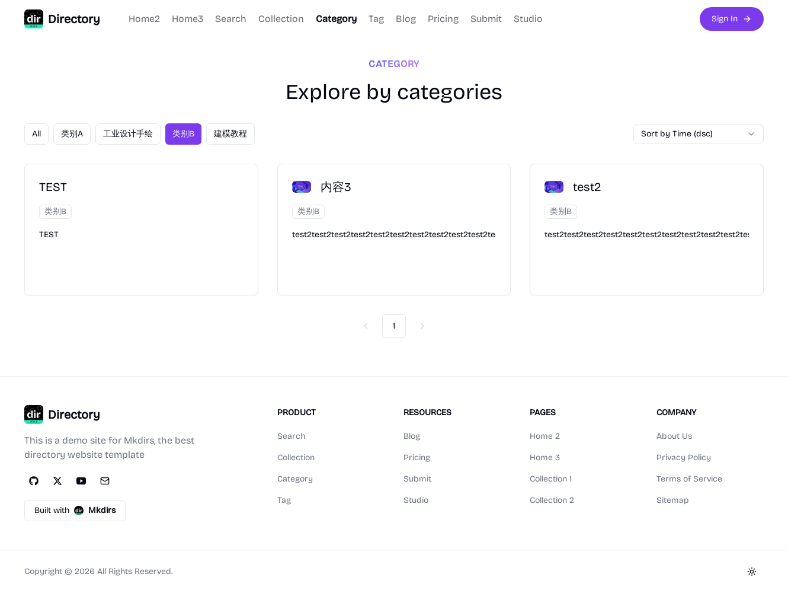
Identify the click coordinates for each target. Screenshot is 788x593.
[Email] (104, 480)
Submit (486, 18)
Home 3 (545, 457)
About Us (674, 436)
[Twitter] (57, 480)
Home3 (187, 18)
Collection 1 (551, 479)
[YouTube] (81, 480)
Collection (281, 18)
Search (230, 18)
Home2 (144, 18)
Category (336, 18)
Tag (376, 18)
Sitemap (672, 500)
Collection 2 (552, 500)
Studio (528, 18)
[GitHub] (33, 480)
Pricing (443, 18)
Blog (406, 18)
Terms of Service (689, 479)
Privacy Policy (683, 457)
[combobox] (698, 134)
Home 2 (545, 436)
